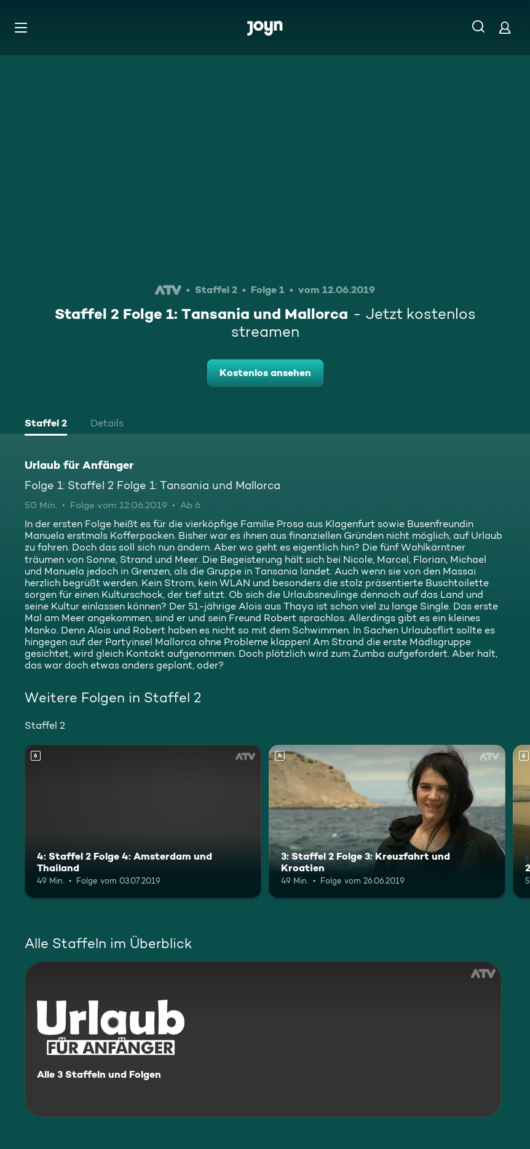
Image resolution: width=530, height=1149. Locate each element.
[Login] (504, 27)
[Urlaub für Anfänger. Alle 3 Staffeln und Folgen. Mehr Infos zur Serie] (263, 1039)
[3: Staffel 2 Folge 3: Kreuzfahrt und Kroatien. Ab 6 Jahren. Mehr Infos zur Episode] (387, 821)
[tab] (45, 425)
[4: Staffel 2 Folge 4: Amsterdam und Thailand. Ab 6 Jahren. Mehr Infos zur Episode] (143, 821)
